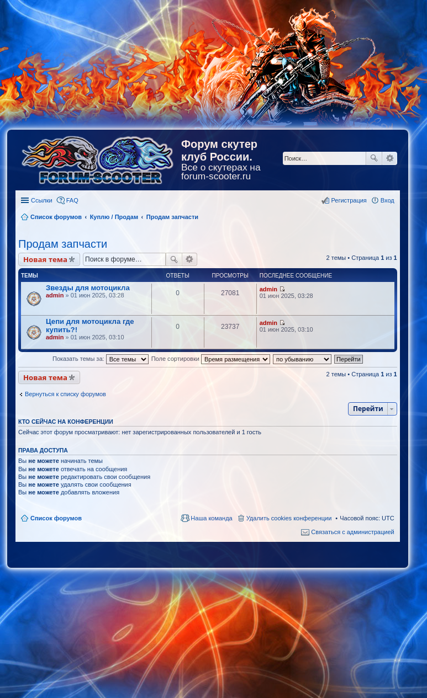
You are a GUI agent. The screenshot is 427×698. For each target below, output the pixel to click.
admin (55, 295)
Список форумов (56, 518)
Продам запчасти (62, 244)
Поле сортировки (210, 358)
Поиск (374, 158)
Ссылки (41, 200)
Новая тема (45, 259)
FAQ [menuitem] (72, 200)
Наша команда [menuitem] (211, 518)
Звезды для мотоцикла (88, 288)
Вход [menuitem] (387, 200)
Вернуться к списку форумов (65, 394)
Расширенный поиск (389, 158)
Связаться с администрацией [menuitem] (352, 532)
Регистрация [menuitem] (348, 200)
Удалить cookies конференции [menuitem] (289, 518)
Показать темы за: (100, 358)
